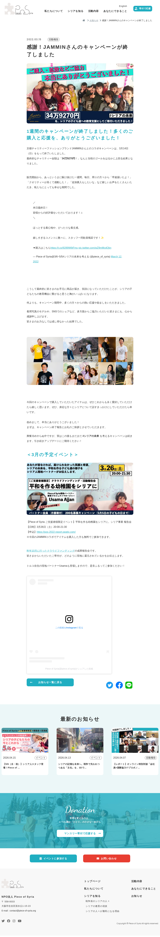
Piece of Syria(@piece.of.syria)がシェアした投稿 (69, 668)
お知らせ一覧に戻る (50, 682)
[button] (109, 684)
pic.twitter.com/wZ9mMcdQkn (95, 247)
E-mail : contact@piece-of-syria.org (19, 912)
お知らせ (136, 897)
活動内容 (112, 10)
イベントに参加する (53, 859)
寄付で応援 (139, 16)
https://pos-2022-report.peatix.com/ (56, 532)
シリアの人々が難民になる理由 (103, 912)
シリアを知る (94, 10)
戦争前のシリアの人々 (98, 902)
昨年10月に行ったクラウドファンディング (51, 550)
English (142, 5)
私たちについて (72, 10)
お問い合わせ (107, 859)
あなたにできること (134, 10)
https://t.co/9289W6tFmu (64, 247)
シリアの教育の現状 (96, 907)
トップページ (92, 882)
